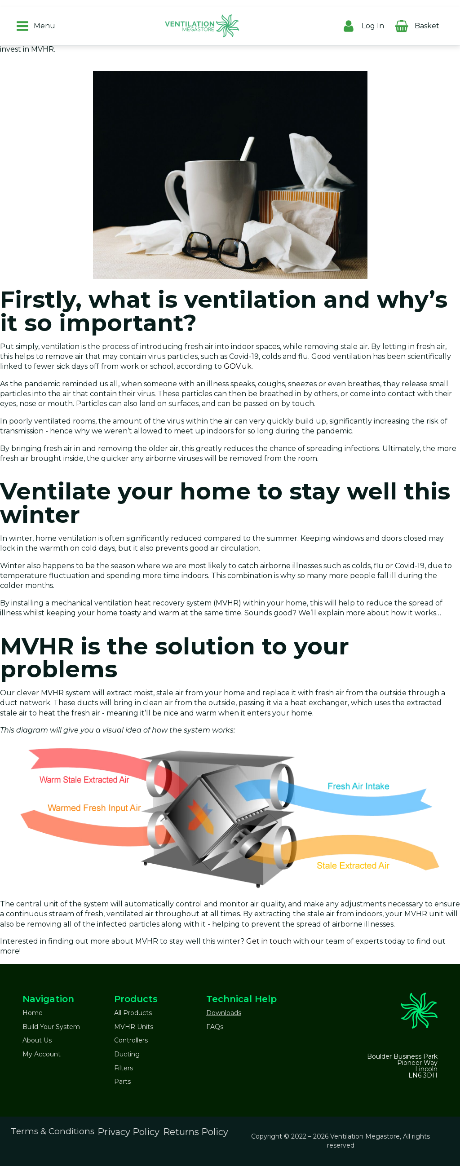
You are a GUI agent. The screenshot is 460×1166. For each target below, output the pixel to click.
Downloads (223, 1013)
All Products (133, 1013)
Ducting (127, 1054)
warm (169, 613)
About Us (37, 1040)
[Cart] (448, 23)
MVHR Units (133, 1027)
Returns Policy (195, 1131)
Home (32, 1013)
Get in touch (269, 941)
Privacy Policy (128, 1131)
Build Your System (51, 1027)
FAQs (214, 1027)
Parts (122, 1082)
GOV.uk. (238, 366)
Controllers (131, 1040)
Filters (123, 1068)
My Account (41, 1054)
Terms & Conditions (52, 1131)
